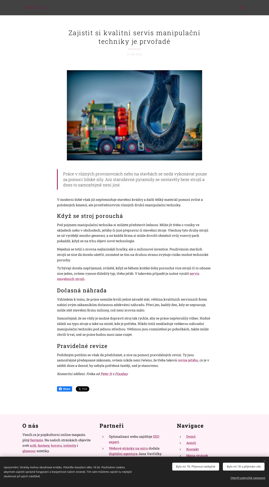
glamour (29, 450)
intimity (69, 445)
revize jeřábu (188, 360)
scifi (33, 445)
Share (64, 388)
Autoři (191, 443)
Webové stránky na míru (128, 448)
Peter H (106, 374)
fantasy (43, 445)
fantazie (36, 440)
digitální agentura (123, 453)
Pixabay (121, 374)
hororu (56, 445)
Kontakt (192, 449)
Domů (191, 436)
